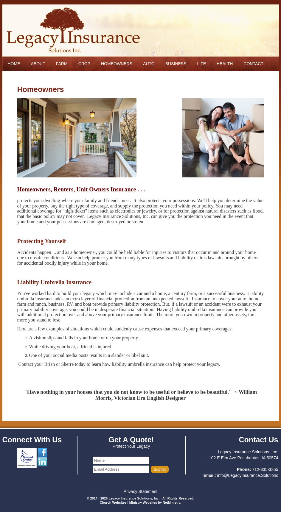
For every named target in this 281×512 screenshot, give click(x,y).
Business (176, 63)
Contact (253, 63)
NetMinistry (171, 502)
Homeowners (116, 63)
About (38, 63)
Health (225, 63)
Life (201, 63)
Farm (62, 63)
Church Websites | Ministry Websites (129, 502)
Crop (84, 63)
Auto (149, 63)
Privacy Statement (141, 491)
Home (14, 63)
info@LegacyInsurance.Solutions (247, 475)
